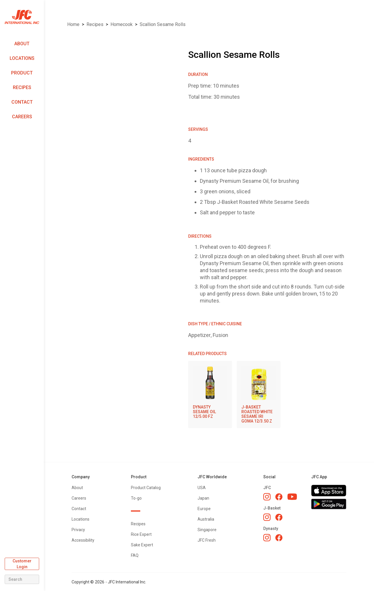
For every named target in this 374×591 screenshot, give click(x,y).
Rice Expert (141, 534)
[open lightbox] (120, 52)
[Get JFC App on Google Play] (328, 504)
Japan (203, 498)
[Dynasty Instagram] (267, 537)
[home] (22, 17)
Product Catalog (146, 487)
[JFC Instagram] (267, 496)
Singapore (207, 529)
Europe (204, 508)
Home (73, 24)
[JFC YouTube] (292, 496)
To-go (136, 498)
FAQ (134, 555)
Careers (22, 116)
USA (202, 487)
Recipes (22, 87)
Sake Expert (142, 545)
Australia (206, 519)
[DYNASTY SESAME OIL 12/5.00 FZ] (210, 392)
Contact (22, 102)
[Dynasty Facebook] (279, 537)
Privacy (78, 529)
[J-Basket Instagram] (267, 517)
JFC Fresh (207, 540)
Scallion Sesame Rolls (163, 24)
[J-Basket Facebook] (279, 517)
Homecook (121, 24)
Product (22, 73)
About (22, 43)
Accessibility (83, 540)
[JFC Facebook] (279, 496)
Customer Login (22, 564)
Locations (22, 58)
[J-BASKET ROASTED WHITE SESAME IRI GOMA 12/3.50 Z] (258, 394)
